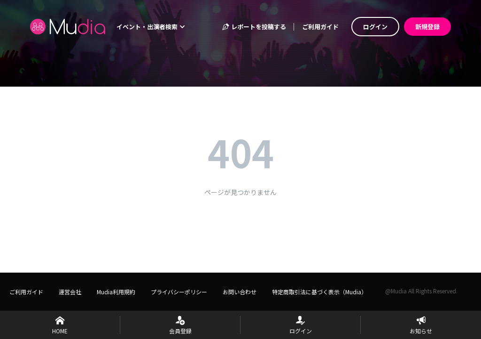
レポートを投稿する (254, 26)
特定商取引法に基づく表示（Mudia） (319, 292)
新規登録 (427, 26)
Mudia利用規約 (116, 292)
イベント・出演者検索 (150, 26)
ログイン (375, 26)
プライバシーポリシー (179, 292)
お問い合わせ (239, 292)
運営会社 (70, 292)
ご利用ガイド (320, 26)
